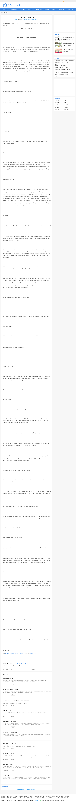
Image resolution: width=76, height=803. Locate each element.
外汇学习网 (36, 800)
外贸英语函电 (3, 797)
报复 (56, 64)
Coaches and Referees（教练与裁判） (12, 689)
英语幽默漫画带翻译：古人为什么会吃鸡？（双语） (68, 39)
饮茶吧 (40, 800)
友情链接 (46, 797)
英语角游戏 (49, 800)
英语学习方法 (70, 9)
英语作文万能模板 (29, 800)
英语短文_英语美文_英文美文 (22, 663)
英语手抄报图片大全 (17, 797)
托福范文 (67, 107)
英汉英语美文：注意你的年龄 (10, 732)
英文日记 (15, 19)
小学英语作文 (6, 9)
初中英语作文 (14, 9)
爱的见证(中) (6, 775)
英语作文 (9, 800)
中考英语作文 (57, 100)
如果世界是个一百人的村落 (9, 743)
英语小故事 (58, 796)
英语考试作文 (39, 9)
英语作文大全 (33, 653)
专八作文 (67, 104)
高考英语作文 (67, 100)
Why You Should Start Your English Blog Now (31, 19)
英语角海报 (54, 800)
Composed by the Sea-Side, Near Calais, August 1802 (16, 700)
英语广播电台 (9, 797)
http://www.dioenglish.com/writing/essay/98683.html (17, 665)
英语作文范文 (62, 9)
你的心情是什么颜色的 (8, 754)
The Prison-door (9, 669)
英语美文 (22, 653)
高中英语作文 (22, 9)
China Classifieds (57, 797)
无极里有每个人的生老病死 (9, 721)
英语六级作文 (67, 102)
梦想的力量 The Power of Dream (61, 67)
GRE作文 (57, 109)
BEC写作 (67, 109)
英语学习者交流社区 (40, 797)
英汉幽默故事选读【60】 (60, 70)
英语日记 (23, 797)
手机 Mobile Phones (59, 76)
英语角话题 (44, 800)
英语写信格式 (67, 796)
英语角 (62, 797)
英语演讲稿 (54, 9)
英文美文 (17, 653)
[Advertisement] (52, 5)
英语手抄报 (46, 9)
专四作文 (57, 104)
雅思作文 (57, 107)
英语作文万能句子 (22, 800)
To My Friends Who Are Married (10, 710)
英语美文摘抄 (32, 797)
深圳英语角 (66, 797)
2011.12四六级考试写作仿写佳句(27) (62, 74)
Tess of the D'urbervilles (11, 663)
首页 (2, 12)
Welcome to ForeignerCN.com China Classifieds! (27, 789)
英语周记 (28, 797)
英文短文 (7, 653)
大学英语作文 (31, 9)
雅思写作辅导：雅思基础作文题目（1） (62, 69)
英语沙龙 (58, 800)
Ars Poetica (32, 669)
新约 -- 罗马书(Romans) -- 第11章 (61, 62)
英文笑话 (62, 796)
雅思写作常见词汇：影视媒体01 (61, 65)
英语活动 (62, 800)
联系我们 (51, 797)
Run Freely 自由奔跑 (8, 764)
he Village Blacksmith (8, 678)
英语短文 (6, 12)
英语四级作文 (57, 102)
